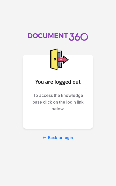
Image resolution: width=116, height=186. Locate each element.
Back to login (58, 137)
